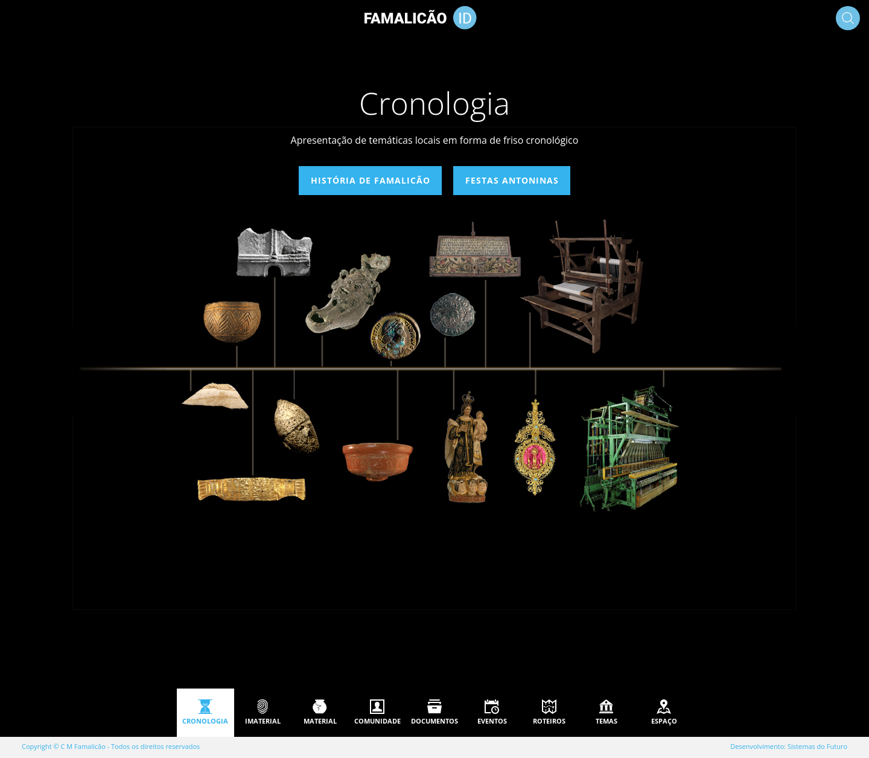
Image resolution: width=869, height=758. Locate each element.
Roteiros (549, 720)
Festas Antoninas (511, 180)
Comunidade (377, 720)
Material (320, 720)
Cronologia (205, 720)
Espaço (664, 720)
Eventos (492, 720)
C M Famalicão (83, 746)
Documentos (434, 720)
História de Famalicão (370, 180)
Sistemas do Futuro (817, 746)
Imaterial (263, 720)
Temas (606, 720)
